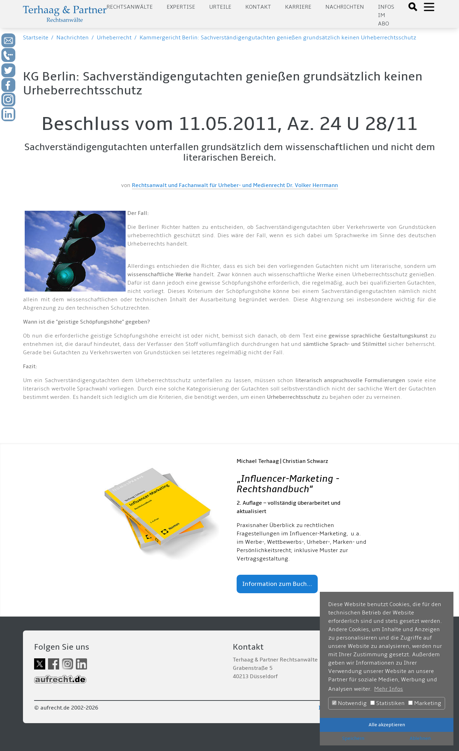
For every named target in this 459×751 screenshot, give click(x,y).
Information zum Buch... (277, 584)
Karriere (298, 6)
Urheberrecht (114, 37)
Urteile (220, 6)
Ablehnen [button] (420, 738)
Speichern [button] (353, 738)
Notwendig (349, 703)
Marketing (424, 703)
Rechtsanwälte (129, 6)
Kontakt (258, 6)
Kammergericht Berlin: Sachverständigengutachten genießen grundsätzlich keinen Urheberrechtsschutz (278, 37)
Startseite (35, 37)
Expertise (181, 6)
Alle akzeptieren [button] (387, 725)
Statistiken (387, 703)
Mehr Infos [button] (388, 689)
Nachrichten (344, 6)
